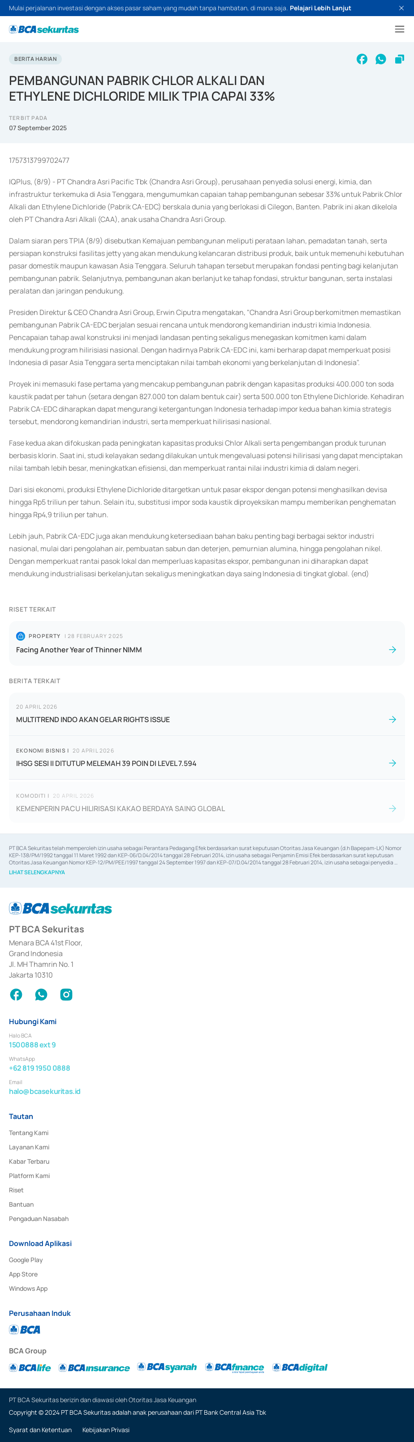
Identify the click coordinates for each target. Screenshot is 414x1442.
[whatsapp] (381, 59)
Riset (16, 1190)
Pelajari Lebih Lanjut (320, 8)
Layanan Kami (29, 1147)
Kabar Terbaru (29, 1161)
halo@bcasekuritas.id (45, 1091)
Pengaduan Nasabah (39, 1218)
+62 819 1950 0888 (39, 1068)
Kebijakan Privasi (105, 1429)
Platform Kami (29, 1175)
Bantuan (21, 1204)
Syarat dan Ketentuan (40, 1429)
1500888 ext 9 (32, 1045)
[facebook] (362, 59)
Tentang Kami (28, 1132)
